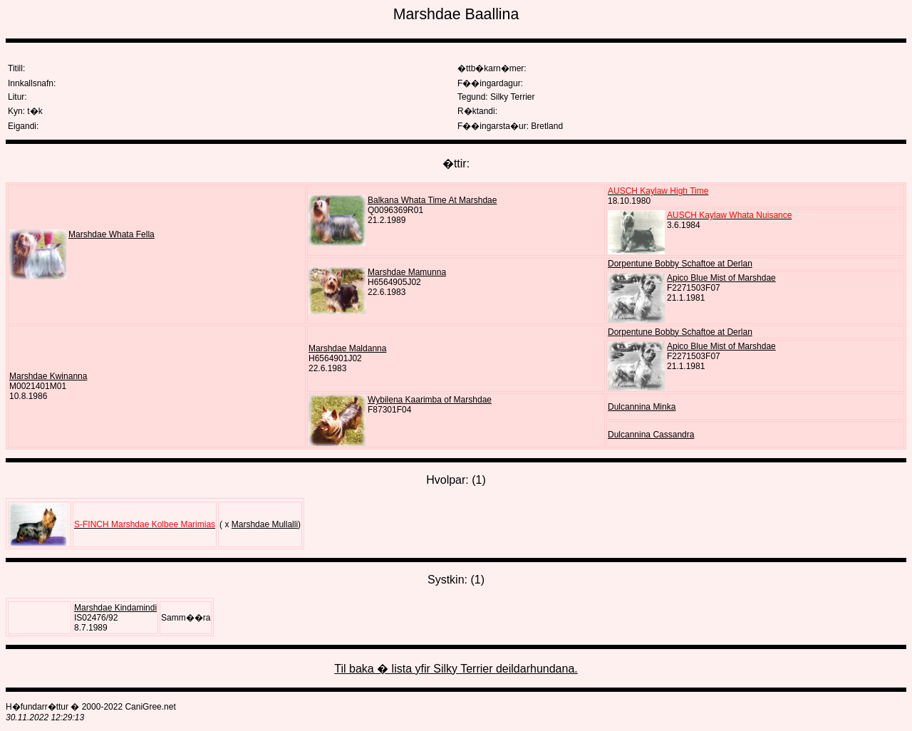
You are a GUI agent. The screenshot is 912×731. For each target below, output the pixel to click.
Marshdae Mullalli (265, 524)
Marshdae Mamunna (407, 272)
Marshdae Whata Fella (111, 234)
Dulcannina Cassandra (651, 435)
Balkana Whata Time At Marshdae (432, 200)
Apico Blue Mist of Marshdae (721, 278)
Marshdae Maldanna (347, 348)
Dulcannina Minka (641, 407)
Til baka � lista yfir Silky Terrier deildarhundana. (455, 669)
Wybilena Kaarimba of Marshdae (430, 400)
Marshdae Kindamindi (115, 608)
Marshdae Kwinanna (48, 376)
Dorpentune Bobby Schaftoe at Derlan (680, 264)
